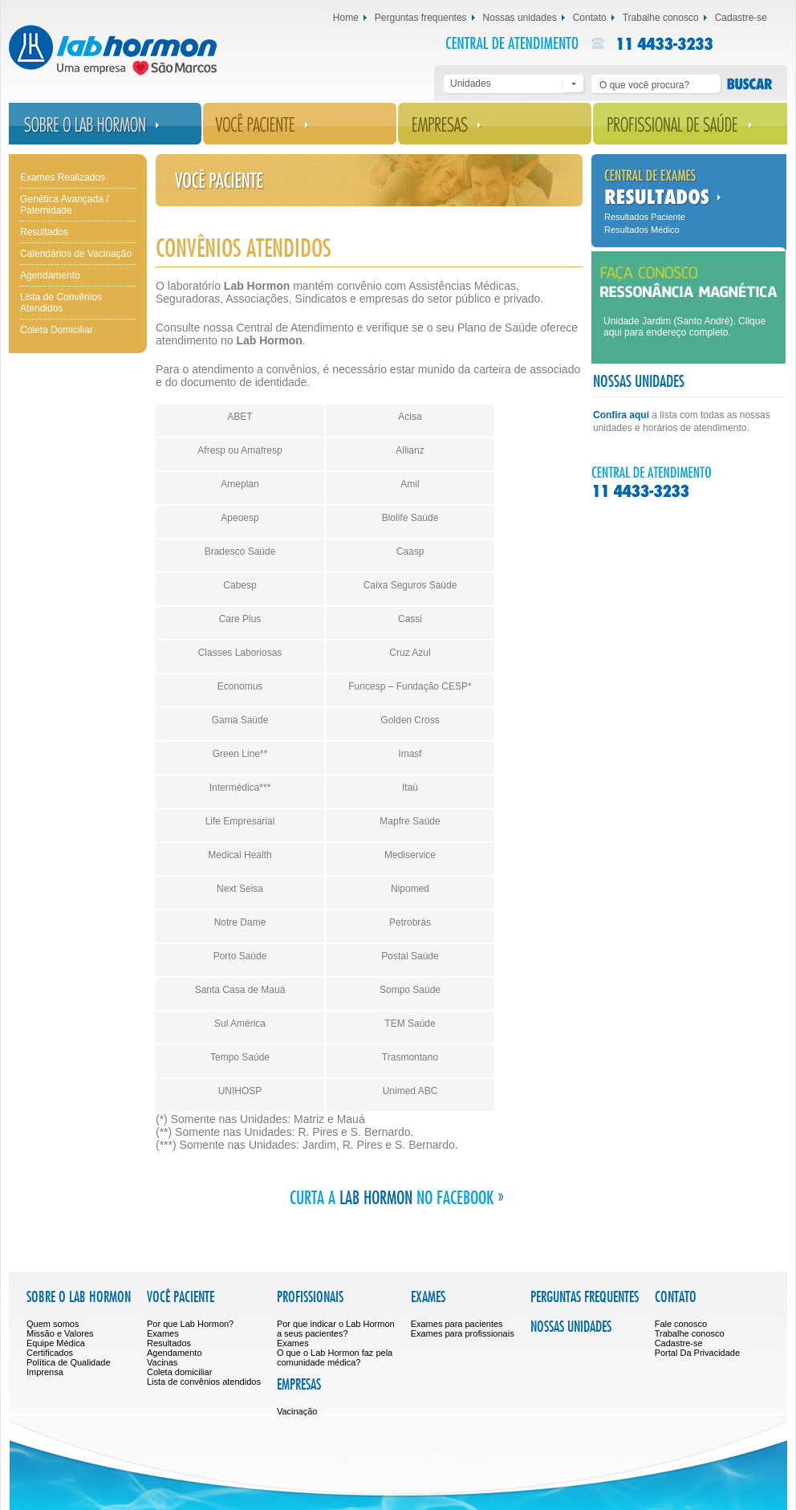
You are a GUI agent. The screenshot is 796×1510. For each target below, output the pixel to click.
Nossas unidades (520, 17)
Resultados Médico (642, 229)
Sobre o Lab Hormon (105, 123)
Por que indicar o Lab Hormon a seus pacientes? (336, 1328)
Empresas (494, 123)
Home (346, 17)
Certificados (49, 1352)
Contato (590, 17)
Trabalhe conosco (661, 17)
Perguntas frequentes (421, 17)
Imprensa (44, 1372)
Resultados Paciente (644, 217)
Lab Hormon (130, 50)
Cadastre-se (741, 17)
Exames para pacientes (457, 1324)
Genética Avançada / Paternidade (64, 204)
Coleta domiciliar (179, 1372)
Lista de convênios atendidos (204, 1381)
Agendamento (50, 275)
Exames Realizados (62, 177)
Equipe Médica (55, 1343)
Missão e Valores (60, 1333)
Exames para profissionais (462, 1333)
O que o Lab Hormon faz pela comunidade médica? (334, 1357)
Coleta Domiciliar (56, 330)
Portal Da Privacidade (697, 1352)
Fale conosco (681, 1324)
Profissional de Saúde (690, 123)
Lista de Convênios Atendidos (61, 302)
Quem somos (52, 1324)
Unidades (470, 83)
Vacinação (297, 1411)
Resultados (44, 232)
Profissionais (310, 1298)
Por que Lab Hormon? (190, 1324)
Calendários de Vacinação (76, 253)
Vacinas (162, 1362)
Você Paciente (299, 123)
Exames (163, 1333)
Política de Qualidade (68, 1362)
